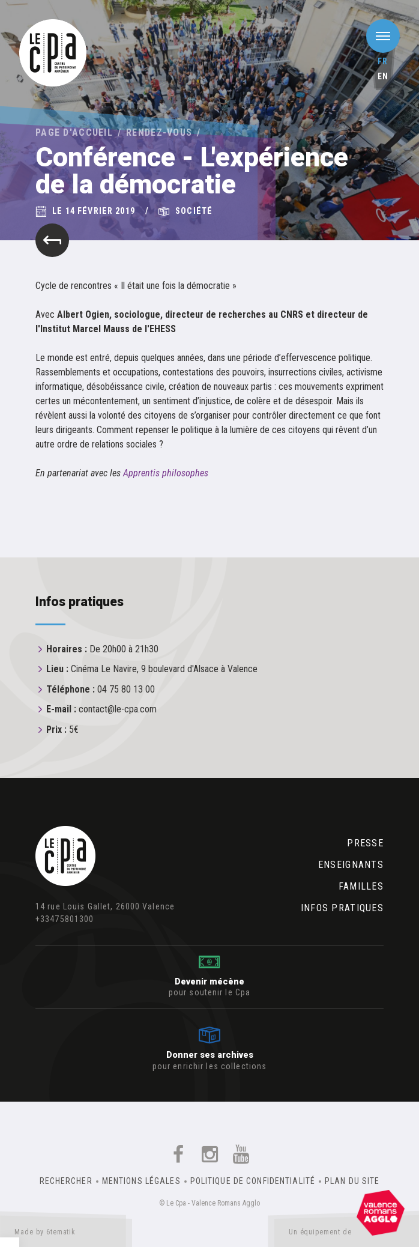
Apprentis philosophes (165, 473)
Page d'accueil (74, 132)
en (383, 76)
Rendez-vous (159, 132)
